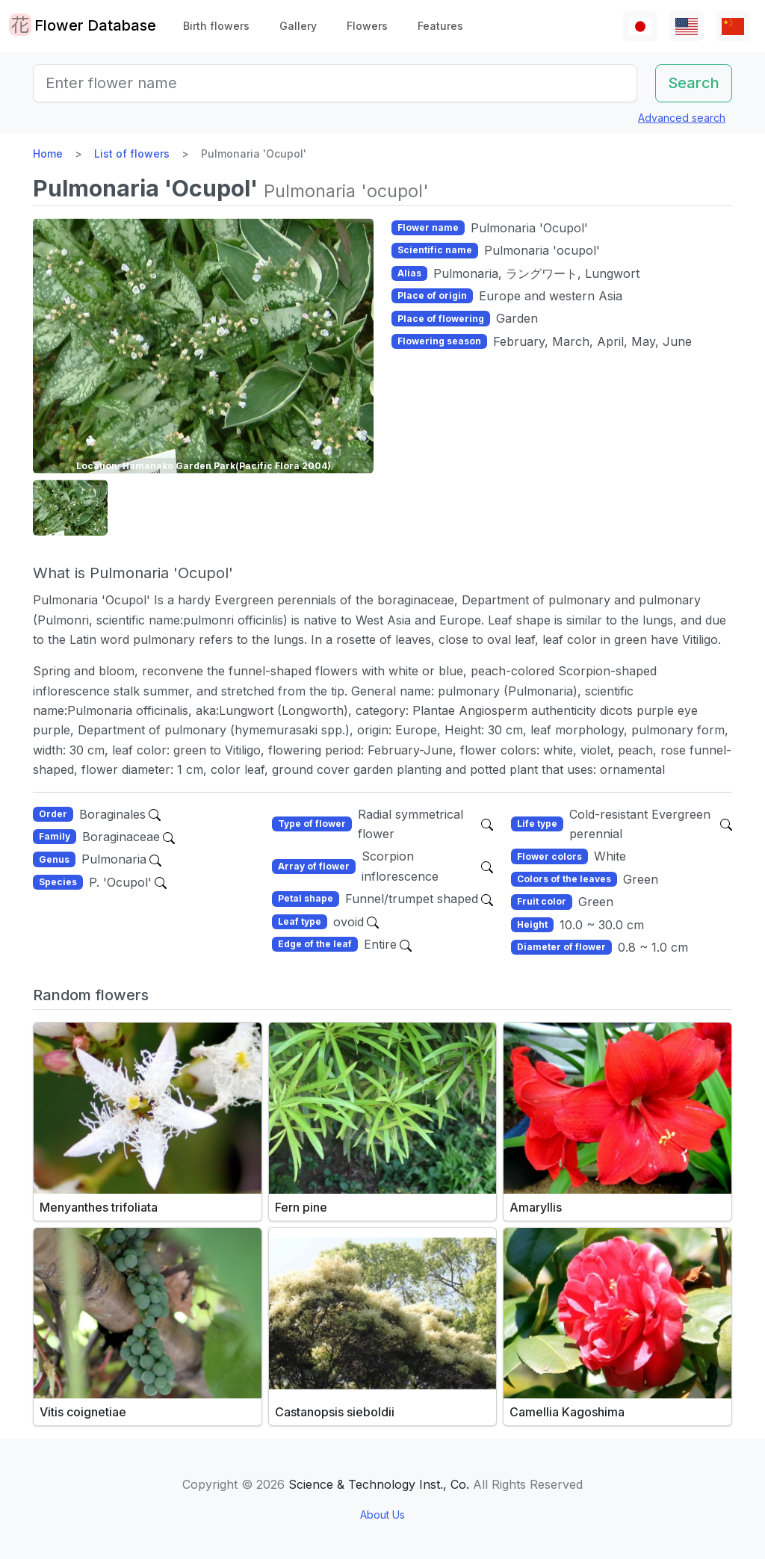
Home (48, 153)
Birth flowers (216, 25)
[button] (70, 508)
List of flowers (132, 153)
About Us (382, 1514)
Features (440, 25)
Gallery (298, 25)
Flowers (367, 25)
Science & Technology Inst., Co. (378, 1484)
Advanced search (681, 117)
